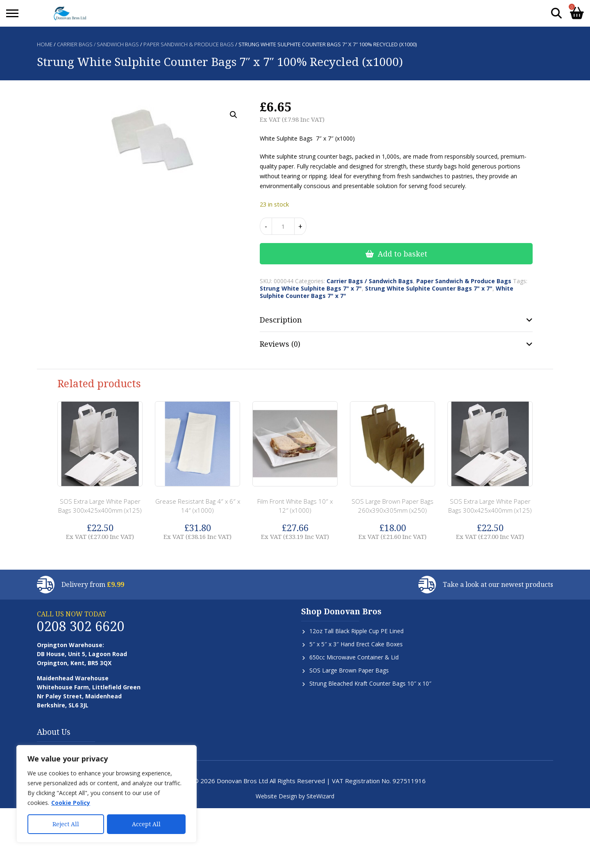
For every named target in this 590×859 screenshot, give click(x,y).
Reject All (65, 824)
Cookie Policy (70, 803)
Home (44, 44)
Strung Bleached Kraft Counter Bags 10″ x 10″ (370, 683)
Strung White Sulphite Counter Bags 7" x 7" (428, 288)
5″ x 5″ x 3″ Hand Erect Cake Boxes (356, 644)
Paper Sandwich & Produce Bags (188, 44)
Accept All (146, 824)
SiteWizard (320, 796)
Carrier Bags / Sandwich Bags (98, 44)
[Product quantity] (283, 226)
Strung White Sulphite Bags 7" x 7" (311, 288)
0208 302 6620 (81, 626)
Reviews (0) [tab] (280, 344)
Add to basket (402, 254)
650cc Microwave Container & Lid (354, 657)
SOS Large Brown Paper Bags (349, 670)
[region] (106, 794)
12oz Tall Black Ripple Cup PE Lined (356, 631)
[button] (233, 114)
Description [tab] (281, 320)
